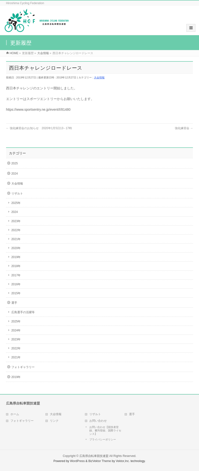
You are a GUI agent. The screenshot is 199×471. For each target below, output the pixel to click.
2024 (14, 173)
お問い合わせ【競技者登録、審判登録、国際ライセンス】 (105, 430)
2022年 (16, 230)
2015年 (16, 293)
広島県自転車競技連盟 (93, 456)
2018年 (16, 266)
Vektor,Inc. (123, 461)
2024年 (16, 330)
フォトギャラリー (23, 367)
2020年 (16, 248)
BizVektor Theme (99, 461)
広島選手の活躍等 (23, 312)
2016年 (16, 284)
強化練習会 (184, 128)
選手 (14, 302)
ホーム (14, 414)
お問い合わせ (98, 420)
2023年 (16, 221)
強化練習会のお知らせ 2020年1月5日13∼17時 (39, 128)
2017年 (16, 275)
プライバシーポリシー (102, 439)
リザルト (17, 193)
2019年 (16, 257)
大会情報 (99, 77)
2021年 (16, 239)
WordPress (77, 461)
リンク (54, 420)
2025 (14, 163)
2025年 (16, 203)
